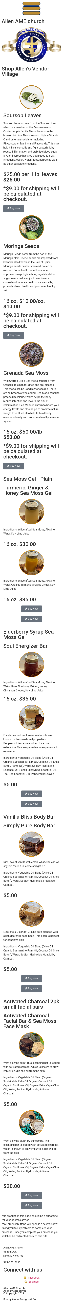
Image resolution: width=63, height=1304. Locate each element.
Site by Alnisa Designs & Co (19, 1299)
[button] (13, 208)
